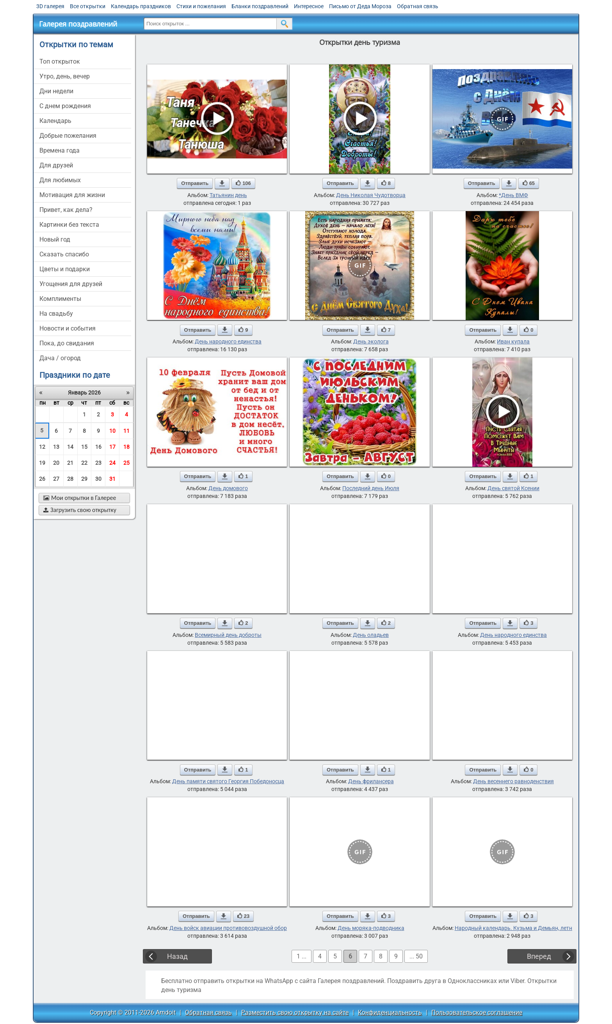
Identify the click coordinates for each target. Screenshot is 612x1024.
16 (98, 447)
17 (112, 447)
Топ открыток (59, 61)
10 (112, 431)
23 (98, 463)
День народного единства (228, 341)
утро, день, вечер (64, 76)
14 (70, 447)
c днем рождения (65, 106)
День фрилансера (371, 781)
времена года (59, 150)
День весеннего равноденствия (513, 781)
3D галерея (50, 6)
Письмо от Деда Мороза (360, 6)
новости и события (67, 328)
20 (56, 463)
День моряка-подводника (371, 928)
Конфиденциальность (390, 1012)
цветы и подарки (64, 269)
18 (126, 447)
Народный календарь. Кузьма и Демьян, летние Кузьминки (531, 928)
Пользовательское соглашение (476, 1012)
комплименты (60, 298)
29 (84, 479)
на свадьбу (56, 313)
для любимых (60, 180)
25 (126, 463)
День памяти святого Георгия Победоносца (228, 781)
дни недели (56, 91)
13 (56, 447)
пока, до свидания (66, 343)
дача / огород (60, 358)
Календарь (55, 120)
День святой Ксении (513, 488)
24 (112, 463)
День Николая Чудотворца (371, 195)
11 (126, 431)
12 (42, 447)
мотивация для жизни (72, 195)
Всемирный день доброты (228, 635)
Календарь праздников (141, 6)
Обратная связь (417, 6)
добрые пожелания (67, 135)
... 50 (416, 956)
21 (70, 463)
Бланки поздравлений (259, 6)
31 (112, 479)
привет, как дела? (66, 209)
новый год (54, 239)
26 (42, 479)
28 (70, 479)
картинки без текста (69, 224)
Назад (177, 956)
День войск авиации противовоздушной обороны (233, 928)
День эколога (371, 341)
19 (42, 463)
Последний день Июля (370, 488)
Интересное (309, 6)
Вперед (539, 956)
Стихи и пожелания (201, 6)
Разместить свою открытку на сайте (295, 1012)
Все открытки (87, 6)
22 (84, 463)
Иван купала (513, 341)
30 (98, 479)
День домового (228, 488)
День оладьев (371, 635)
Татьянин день (228, 195)
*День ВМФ (513, 195)
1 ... (301, 956)
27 (56, 479)
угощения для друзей (70, 284)
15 (84, 447)
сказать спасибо (64, 254)
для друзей (56, 165)
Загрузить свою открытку (79, 510)
